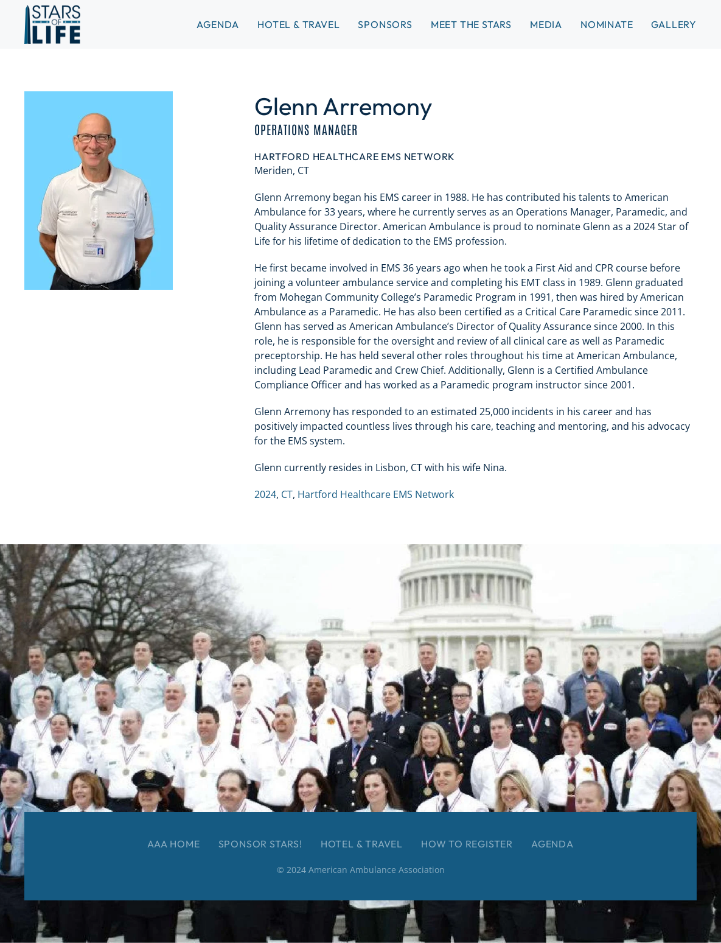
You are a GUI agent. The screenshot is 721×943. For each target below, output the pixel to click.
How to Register (467, 844)
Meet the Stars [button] (471, 24)
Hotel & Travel (298, 24)
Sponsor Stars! (260, 844)
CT (287, 494)
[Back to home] (52, 24)
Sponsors (385, 24)
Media (546, 24)
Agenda (552, 844)
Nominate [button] (606, 24)
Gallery (674, 24)
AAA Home (173, 844)
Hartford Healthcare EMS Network (376, 494)
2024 (265, 494)
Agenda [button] (218, 24)
